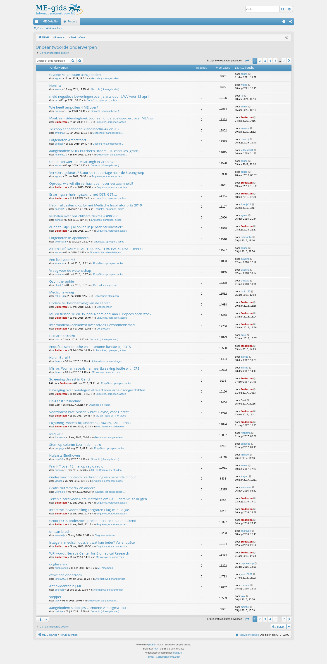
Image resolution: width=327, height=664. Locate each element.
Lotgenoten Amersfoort (67, 140)
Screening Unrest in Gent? (69, 379)
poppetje (59, 448)
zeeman (59, 589)
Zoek (40, 28)
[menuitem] (283, 21)
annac (58, 111)
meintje (59, 611)
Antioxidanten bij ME (65, 586)
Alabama (60, 437)
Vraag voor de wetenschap (70, 270)
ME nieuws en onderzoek (106, 372)
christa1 (59, 285)
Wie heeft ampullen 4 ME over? (73, 107)
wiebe (58, 89)
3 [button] (265, 60)
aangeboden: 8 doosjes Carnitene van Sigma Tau (87, 607)
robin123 (60, 296)
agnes (58, 78)
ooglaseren (58, 564)
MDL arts (56, 433)
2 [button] (260, 60)
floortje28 (60, 209)
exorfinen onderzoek (65, 575)
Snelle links (37, 22)
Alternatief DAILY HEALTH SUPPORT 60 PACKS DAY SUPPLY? (96, 248)
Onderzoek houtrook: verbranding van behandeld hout (92, 477)
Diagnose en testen (99, 404)
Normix (55, 85)
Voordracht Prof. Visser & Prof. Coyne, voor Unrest (89, 412)
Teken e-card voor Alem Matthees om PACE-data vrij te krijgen (98, 499)
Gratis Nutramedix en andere (72, 488)
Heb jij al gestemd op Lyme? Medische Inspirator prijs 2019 (95, 205)
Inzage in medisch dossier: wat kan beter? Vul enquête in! (94, 542)
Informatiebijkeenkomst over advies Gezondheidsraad (92, 324)
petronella (60, 241)
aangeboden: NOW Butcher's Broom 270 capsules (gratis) (94, 150)
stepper (55, 596)
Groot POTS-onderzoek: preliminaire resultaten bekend (92, 520)
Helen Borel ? (59, 357)
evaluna (59, 132)
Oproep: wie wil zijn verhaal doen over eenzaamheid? (91, 183)
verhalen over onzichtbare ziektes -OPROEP (83, 216)
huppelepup (61, 568)
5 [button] (275, 60)
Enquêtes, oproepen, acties (102, 100)
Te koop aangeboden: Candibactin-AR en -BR (84, 129)
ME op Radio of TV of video (110, 415)
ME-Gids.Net (50, 21)
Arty (156, 648)
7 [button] (284, 60)
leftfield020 (61, 154)
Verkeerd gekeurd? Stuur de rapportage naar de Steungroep (96, 172)
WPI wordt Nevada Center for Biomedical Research (89, 553)
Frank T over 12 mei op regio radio (76, 466)
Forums (72, 21)
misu (57, 339)
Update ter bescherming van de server (79, 303)
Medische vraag (61, 292)
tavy (57, 600)
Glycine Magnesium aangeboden (75, 74)
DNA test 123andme (65, 401)
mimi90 (59, 459)
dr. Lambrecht (60, 531)
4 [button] (270, 60)
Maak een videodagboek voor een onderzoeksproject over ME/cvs (101, 118)
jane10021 (61, 578)
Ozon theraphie (61, 281)
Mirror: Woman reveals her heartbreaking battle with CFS (94, 368)
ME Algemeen (105, 568)
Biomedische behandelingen (105, 252)
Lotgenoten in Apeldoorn (69, 237)
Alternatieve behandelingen (107, 361)
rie (56, 100)
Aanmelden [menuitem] (291, 22)
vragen (59, 481)
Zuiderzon (61, 122)
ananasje (60, 535)
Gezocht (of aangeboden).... (106, 78)
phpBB (151, 644)
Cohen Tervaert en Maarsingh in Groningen (83, 161)
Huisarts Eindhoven (64, 455)
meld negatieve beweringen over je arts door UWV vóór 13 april (99, 96)
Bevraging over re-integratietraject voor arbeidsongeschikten (97, 390)
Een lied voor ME (62, 259)
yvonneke (60, 491)
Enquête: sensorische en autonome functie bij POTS (90, 346)
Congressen (103, 328)
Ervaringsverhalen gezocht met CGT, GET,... (83, 194)
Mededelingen (104, 306)
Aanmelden (55, 28)
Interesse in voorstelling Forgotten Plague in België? (90, 509)
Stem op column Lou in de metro (75, 444)
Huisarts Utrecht (62, 335)
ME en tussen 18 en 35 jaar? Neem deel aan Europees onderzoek (100, 314)
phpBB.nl (177, 653)
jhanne (58, 361)
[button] (247, 60)
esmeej (59, 143)
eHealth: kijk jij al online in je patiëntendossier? (86, 227)
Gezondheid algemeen (105, 285)
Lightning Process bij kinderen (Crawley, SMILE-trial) (90, 422)
